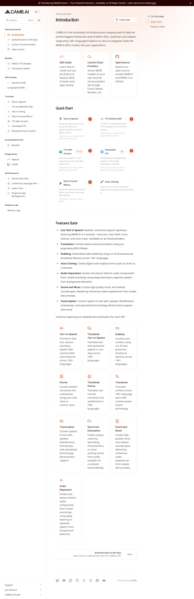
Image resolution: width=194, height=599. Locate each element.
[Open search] (19, 20)
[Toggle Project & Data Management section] (24, 195)
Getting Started (63, 13)
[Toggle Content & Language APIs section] (24, 183)
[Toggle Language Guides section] (24, 87)
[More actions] (134, 19)
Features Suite (158, 26)
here (153, 3)
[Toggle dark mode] (38, 12)
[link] (68, 74)
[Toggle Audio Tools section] (24, 188)
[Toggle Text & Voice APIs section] (24, 178)
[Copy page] (123, 19)
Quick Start (156, 21)
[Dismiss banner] (190, 3)
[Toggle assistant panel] (39, 20)
